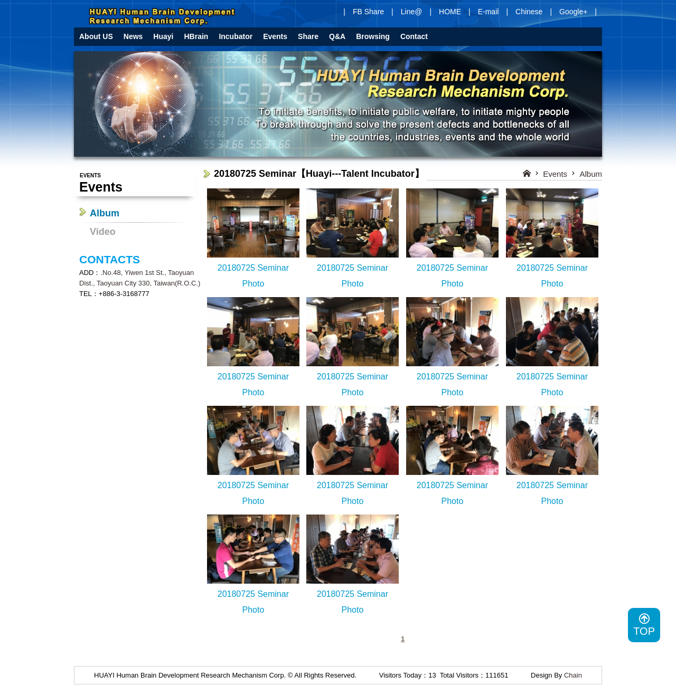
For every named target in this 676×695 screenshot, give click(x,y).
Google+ (573, 11)
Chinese (528, 11)
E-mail (488, 11)
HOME (450, 11)
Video (103, 231)
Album (104, 213)
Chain (573, 675)
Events (555, 173)
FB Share (368, 11)
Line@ (411, 11)
